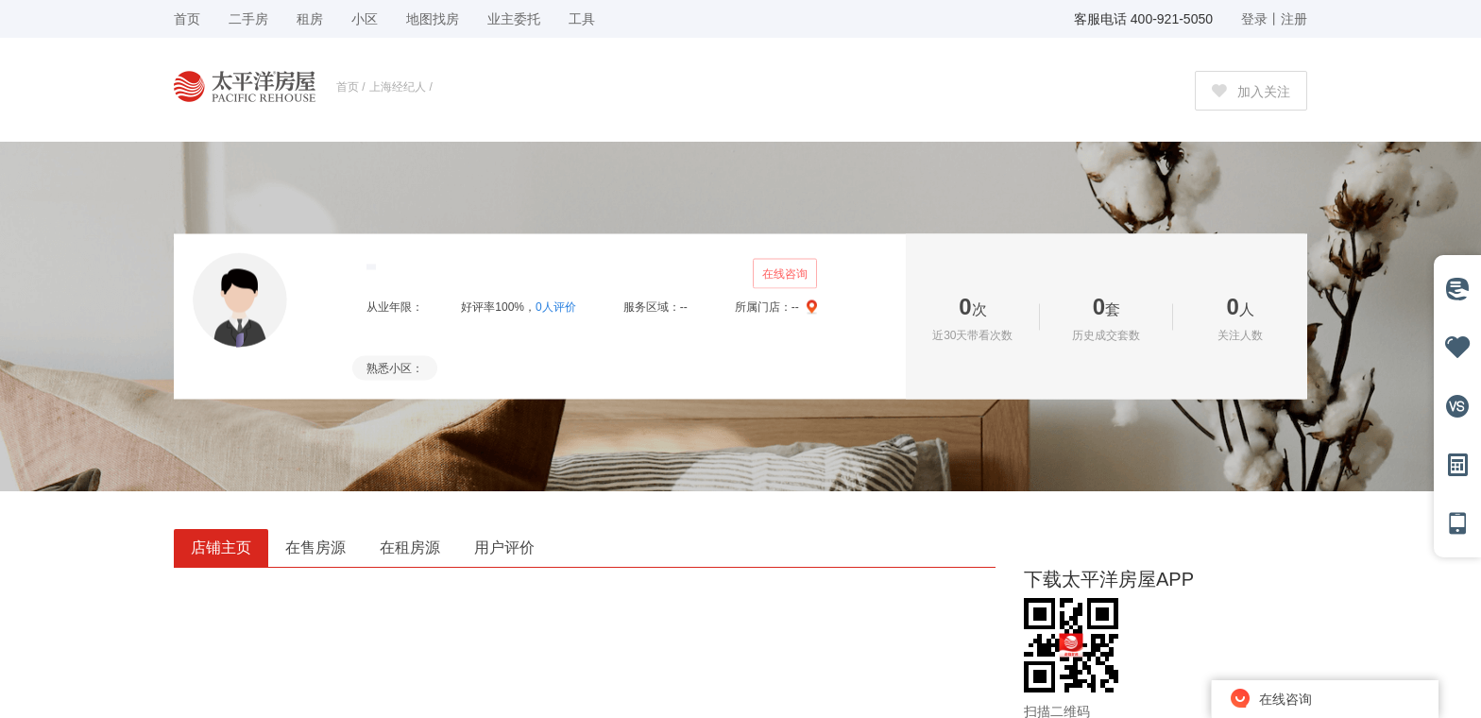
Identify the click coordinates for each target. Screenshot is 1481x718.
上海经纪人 (397, 87)
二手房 (248, 18)
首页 (347, 87)
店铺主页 (221, 547)
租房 (310, 18)
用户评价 (504, 547)
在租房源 (410, 547)
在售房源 (315, 547)
